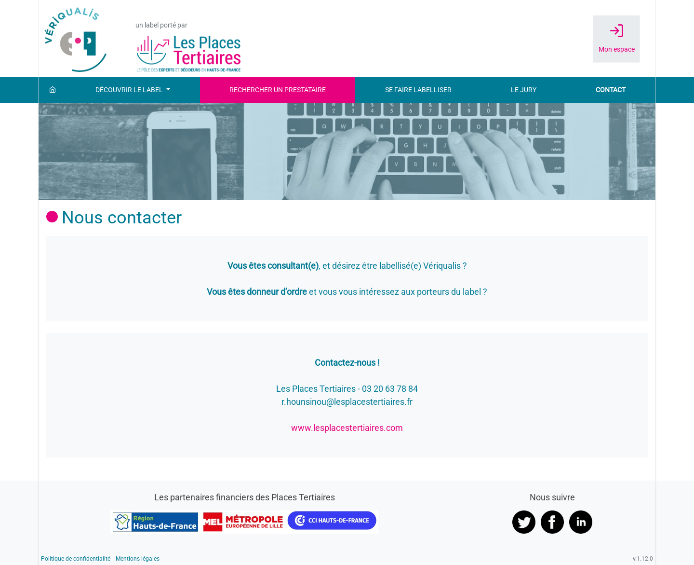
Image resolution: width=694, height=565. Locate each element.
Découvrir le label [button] (129, 90)
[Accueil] (52, 90)
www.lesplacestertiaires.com (347, 428)
